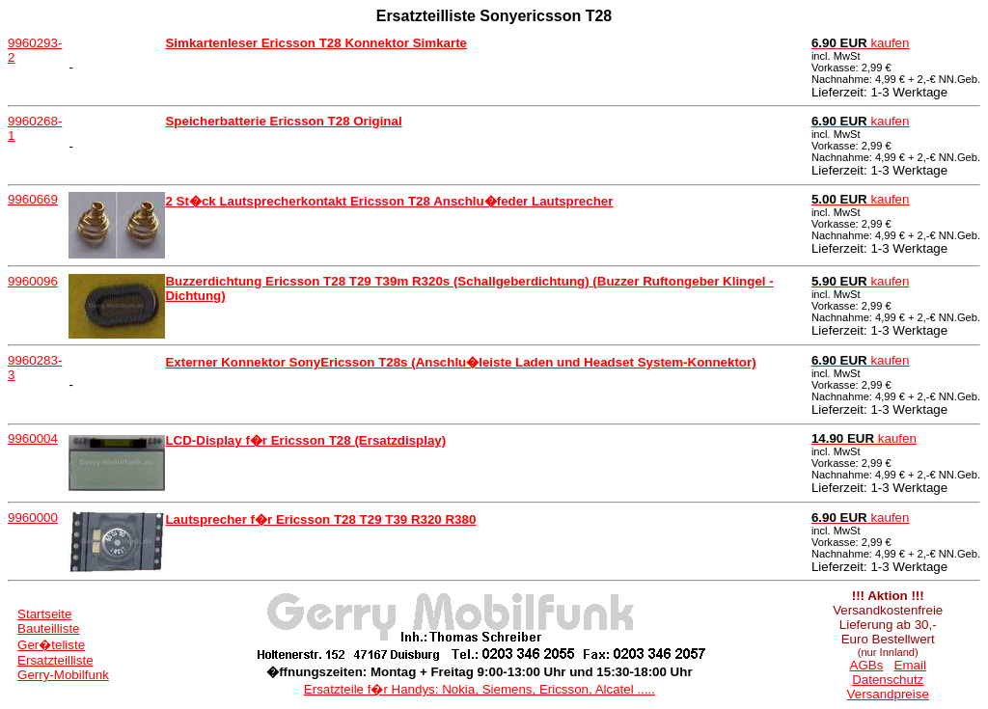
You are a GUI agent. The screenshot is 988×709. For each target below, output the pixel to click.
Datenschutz (887, 679)
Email (910, 665)
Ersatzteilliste (55, 660)
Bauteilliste (48, 628)
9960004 (33, 438)
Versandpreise (888, 694)
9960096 (33, 281)
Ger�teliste (51, 645)
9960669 (33, 199)
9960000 (33, 517)
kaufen (860, 43)
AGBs (867, 665)
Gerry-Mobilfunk (63, 675)
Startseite (44, 614)
